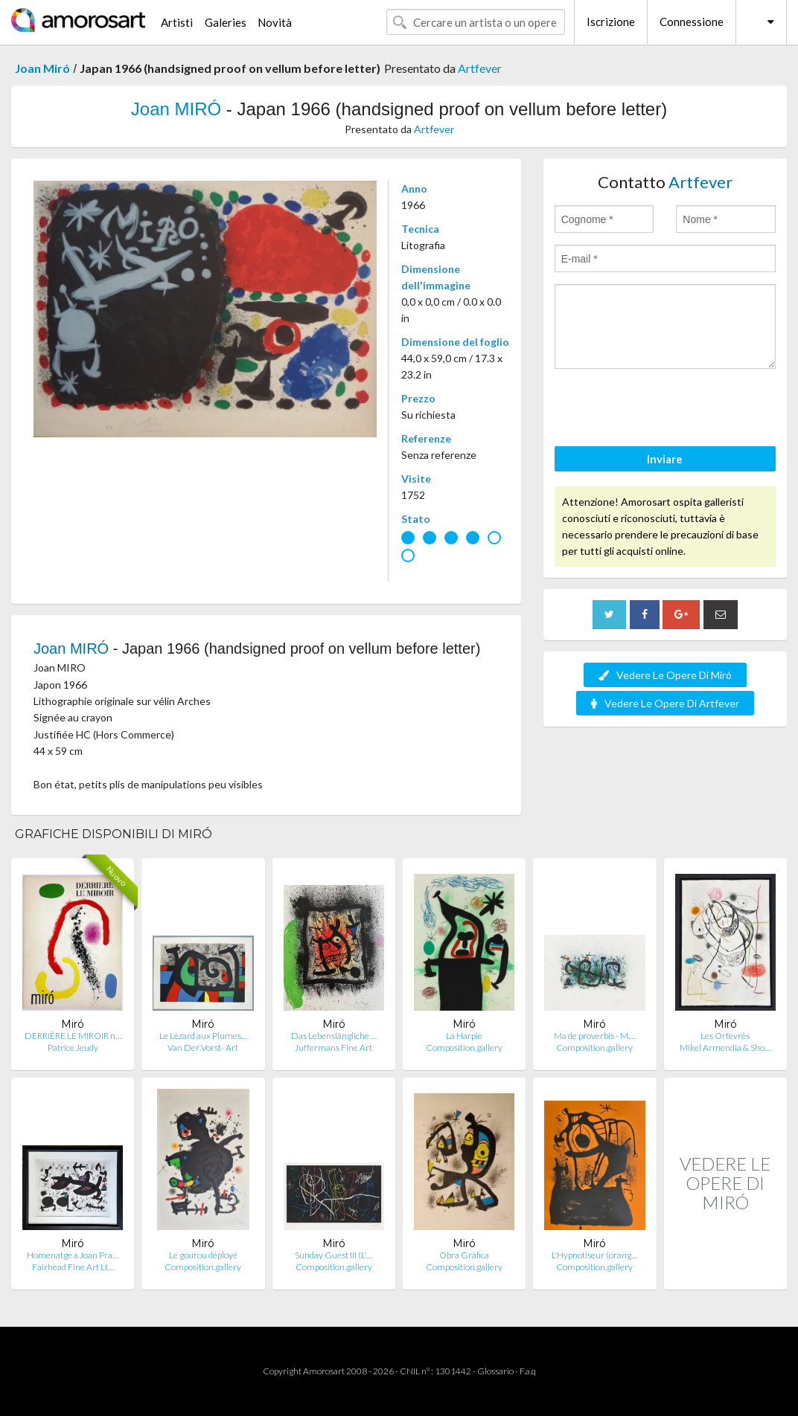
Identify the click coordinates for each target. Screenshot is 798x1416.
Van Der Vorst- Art (202, 1047)
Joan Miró (42, 68)
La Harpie (464, 1035)
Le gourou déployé (203, 1255)
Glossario (495, 1371)
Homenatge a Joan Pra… (72, 1255)
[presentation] (668, 410)
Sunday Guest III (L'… (333, 1255)
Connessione (692, 21)
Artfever (480, 68)
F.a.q (528, 1371)
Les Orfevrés (725, 1035)
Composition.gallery (464, 1047)
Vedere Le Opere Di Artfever (665, 703)
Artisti (177, 22)
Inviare (665, 459)
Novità (275, 22)
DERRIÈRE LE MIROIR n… (73, 1035)
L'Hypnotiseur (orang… (594, 1255)
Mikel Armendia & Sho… (725, 1047)
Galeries (225, 22)
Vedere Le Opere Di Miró (665, 675)
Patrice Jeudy (73, 1047)
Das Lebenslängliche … (334, 1035)
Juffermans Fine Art (333, 1047)
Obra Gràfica (464, 1255)
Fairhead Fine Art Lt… (73, 1266)
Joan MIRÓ (176, 109)
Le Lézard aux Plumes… (203, 1035)
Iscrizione (611, 21)
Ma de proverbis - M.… (595, 1035)
